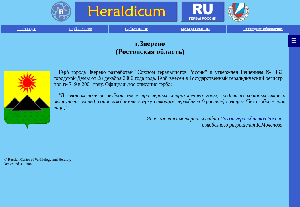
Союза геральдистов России (251, 119)
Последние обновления (263, 29)
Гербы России (80, 29)
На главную (26, 29)
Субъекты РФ (136, 29)
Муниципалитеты (195, 29)
